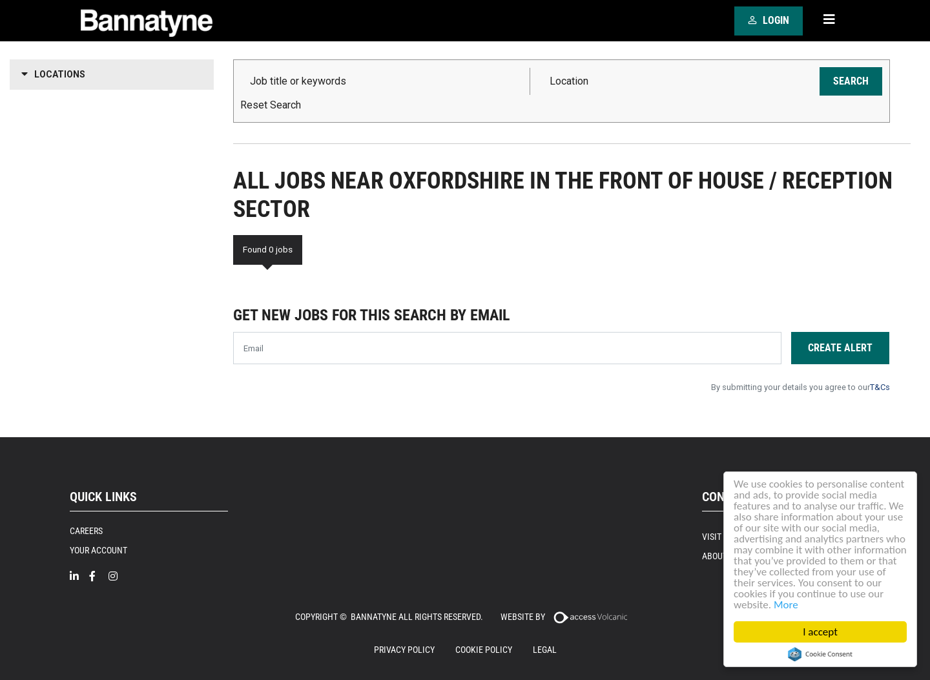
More (786, 605)
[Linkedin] (79, 576)
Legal (545, 649)
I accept (820, 632)
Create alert (840, 348)
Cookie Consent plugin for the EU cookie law (820, 654)
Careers (86, 531)
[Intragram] (118, 576)
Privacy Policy (404, 649)
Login (767, 20)
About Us (720, 556)
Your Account (98, 550)
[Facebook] (98, 576)
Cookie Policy (483, 649)
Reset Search (270, 105)
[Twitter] (137, 582)
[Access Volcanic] (590, 616)
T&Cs (880, 387)
